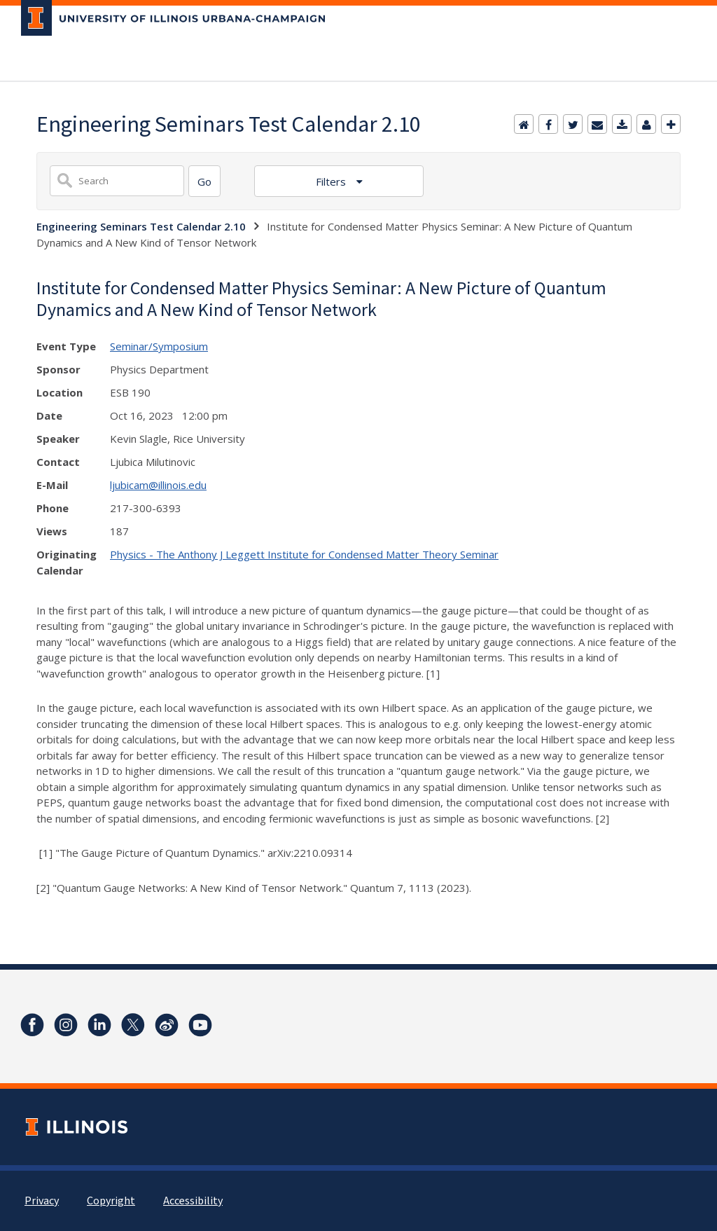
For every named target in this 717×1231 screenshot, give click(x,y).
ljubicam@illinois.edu (158, 485)
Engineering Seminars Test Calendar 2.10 (141, 226)
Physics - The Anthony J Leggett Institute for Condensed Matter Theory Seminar (304, 554)
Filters (332, 181)
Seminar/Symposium (159, 346)
